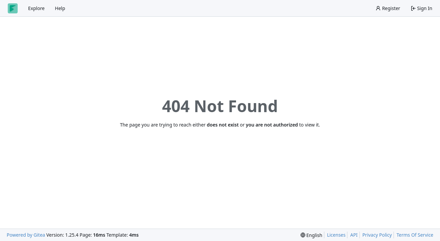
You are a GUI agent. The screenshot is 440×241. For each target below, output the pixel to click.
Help (60, 8)
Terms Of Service (415, 235)
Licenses (336, 235)
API (353, 235)
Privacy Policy (377, 235)
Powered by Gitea (26, 235)
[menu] (311, 235)
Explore (36, 8)
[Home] (12, 8)
